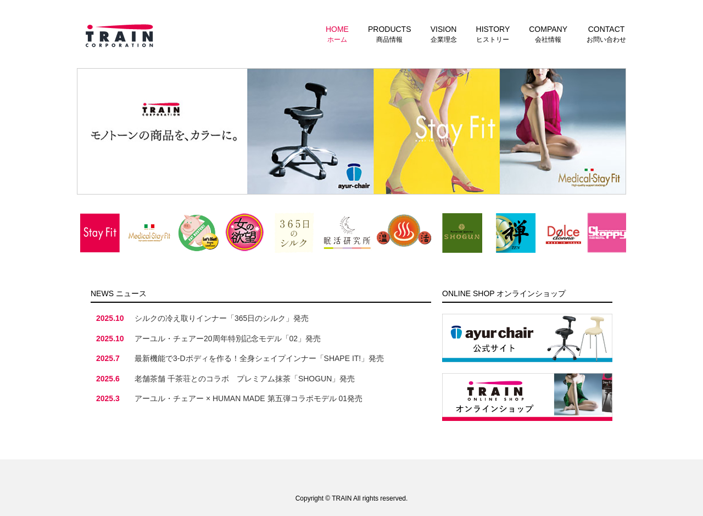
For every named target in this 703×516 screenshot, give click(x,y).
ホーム (337, 33)
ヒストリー (493, 33)
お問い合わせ (606, 33)
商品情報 (389, 33)
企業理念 (444, 33)
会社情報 (548, 33)
